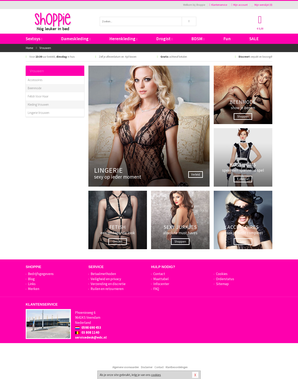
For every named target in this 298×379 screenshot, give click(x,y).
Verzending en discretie (108, 284)
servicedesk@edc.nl (91, 337)
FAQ (156, 289)
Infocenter (161, 284)
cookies (156, 375)
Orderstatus (225, 279)
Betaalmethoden (103, 274)
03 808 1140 (87, 332)
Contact (159, 274)
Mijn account (239, 5)
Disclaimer (146, 367)
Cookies (222, 274)
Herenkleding (123, 38)
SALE (254, 38)
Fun (227, 38)
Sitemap (222, 284)
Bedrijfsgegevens (41, 274)
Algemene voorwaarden (125, 367)
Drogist (164, 38)
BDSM (197, 38)
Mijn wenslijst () (262, 5)
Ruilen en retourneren (107, 289)
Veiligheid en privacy (106, 279)
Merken (33, 289)
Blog (31, 279)
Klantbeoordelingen (177, 367)
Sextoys (34, 38)
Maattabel (161, 279)
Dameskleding (75, 38)
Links (32, 284)
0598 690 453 (88, 327)
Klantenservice (218, 5)
